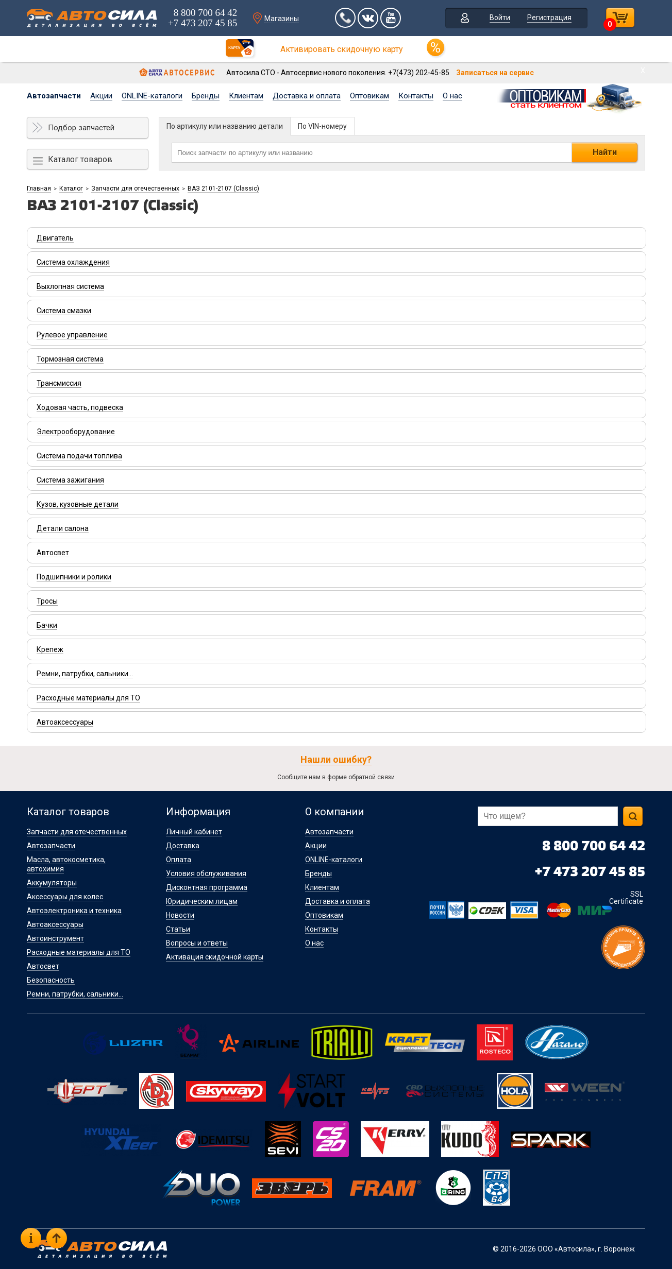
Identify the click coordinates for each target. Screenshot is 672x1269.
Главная (39, 188)
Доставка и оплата (307, 95)
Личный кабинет (194, 832)
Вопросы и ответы (197, 943)
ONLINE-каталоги (152, 95)
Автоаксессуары (55, 924)
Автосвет (43, 966)
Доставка (182, 846)
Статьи (178, 929)
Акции (101, 95)
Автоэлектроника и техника (74, 910)
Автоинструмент (55, 938)
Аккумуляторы (52, 883)
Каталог (71, 188)
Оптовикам (369, 95)
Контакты (415, 95)
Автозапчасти (54, 95)
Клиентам (246, 95)
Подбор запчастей (81, 127)
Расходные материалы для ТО (78, 952)
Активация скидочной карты (214, 957)
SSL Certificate (626, 897)
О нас (452, 95)
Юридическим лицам (202, 901)
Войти (500, 17)
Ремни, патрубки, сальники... (75, 994)
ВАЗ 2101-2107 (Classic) (223, 188)
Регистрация (549, 17)
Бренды (206, 95)
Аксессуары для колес (65, 897)
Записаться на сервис (495, 72)
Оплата (178, 859)
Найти (605, 152)
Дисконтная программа (206, 887)
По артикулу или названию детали (224, 126)
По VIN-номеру (322, 126)
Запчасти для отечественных (135, 188)
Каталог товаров (80, 159)
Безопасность (51, 980)
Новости (180, 915)
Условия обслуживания (206, 873)
